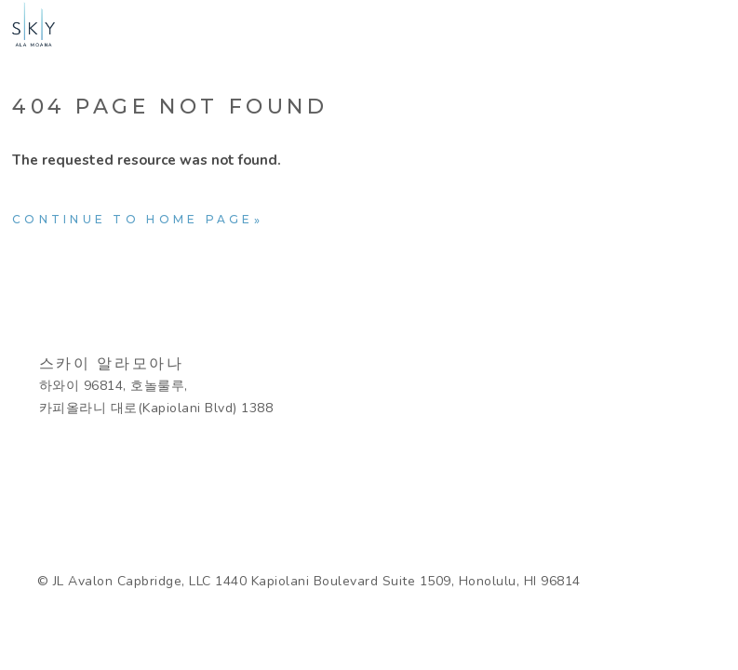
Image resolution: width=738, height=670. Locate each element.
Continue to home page (133, 219)
